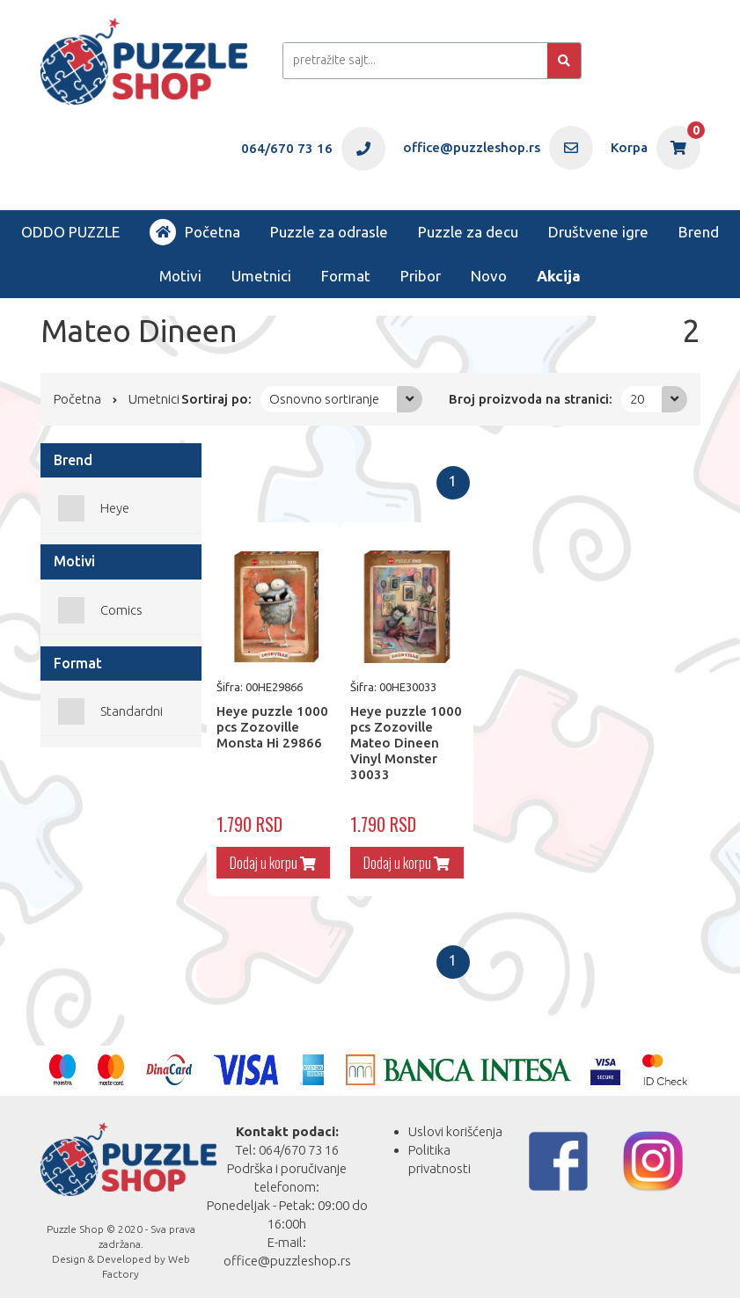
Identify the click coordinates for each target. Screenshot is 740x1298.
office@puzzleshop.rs (287, 1250)
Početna (195, 232)
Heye (114, 507)
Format (345, 275)
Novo (489, 275)
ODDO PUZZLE (70, 231)
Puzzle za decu (468, 231)
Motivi (180, 275)
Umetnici (261, 275)
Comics (121, 609)
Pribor (420, 275)
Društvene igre (598, 231)
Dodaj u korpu (268, 852)
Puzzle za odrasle (329, 231)
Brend (698, 231)
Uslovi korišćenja (455, 1120)
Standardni (131, 711)
